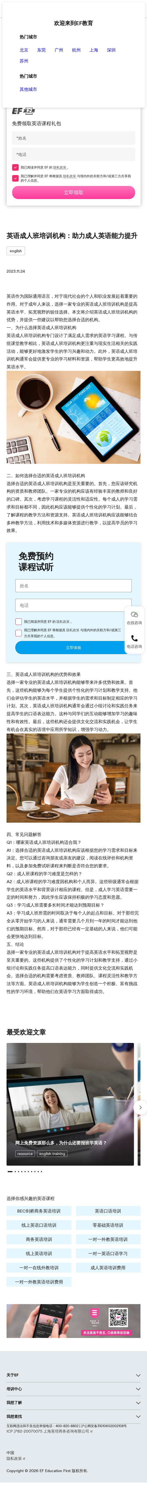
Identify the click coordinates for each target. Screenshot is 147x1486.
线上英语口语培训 (39, 1225)
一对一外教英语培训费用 (39, 1282)
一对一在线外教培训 (39, 1268)
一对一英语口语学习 (108, 1253)
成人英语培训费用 (108, 1268)
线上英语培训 (39, 1253)
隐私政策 (60, 167)
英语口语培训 (108, 1211)
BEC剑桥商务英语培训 (39, 1211)
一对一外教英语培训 (108, 1239)
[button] (10, 1171)
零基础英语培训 (108, 1225)
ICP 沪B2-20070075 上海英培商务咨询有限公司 (48, 1431)
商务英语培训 (39, 1239)
